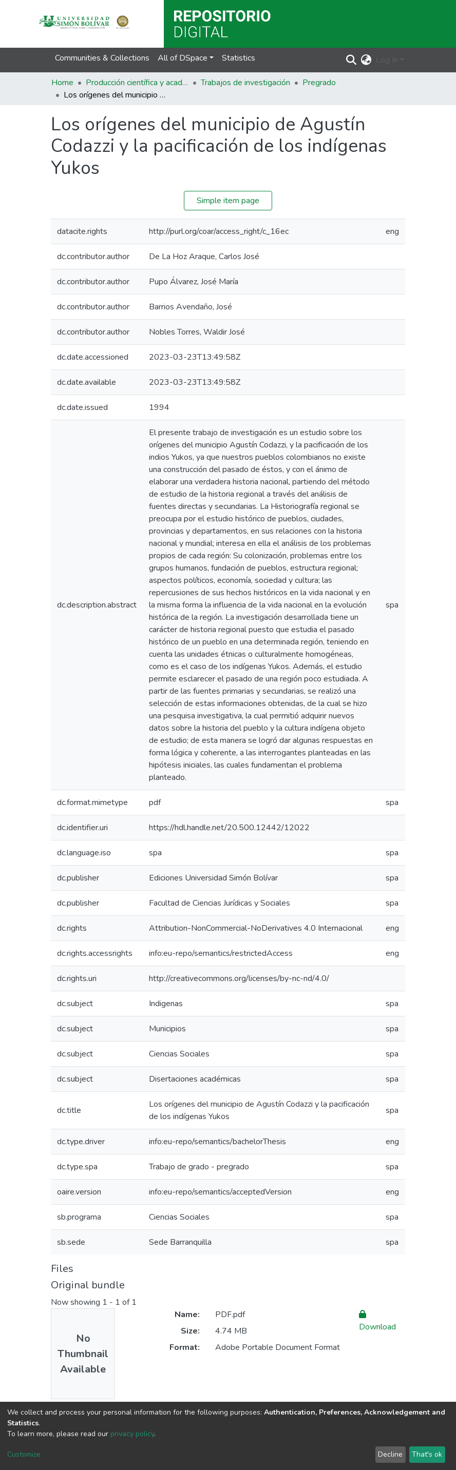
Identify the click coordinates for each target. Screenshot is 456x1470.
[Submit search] (351, 60)
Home (62, 82)
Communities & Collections (102, 58)
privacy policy (132, 1434)
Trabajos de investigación (245, 82)
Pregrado (319, 82)
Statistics (238, 58)
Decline (390, 1454)
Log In (387, 60)
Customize (24, 1454)
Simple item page (228, 200)
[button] (366, 60)
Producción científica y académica (137, 82)
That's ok (427, 1454)
